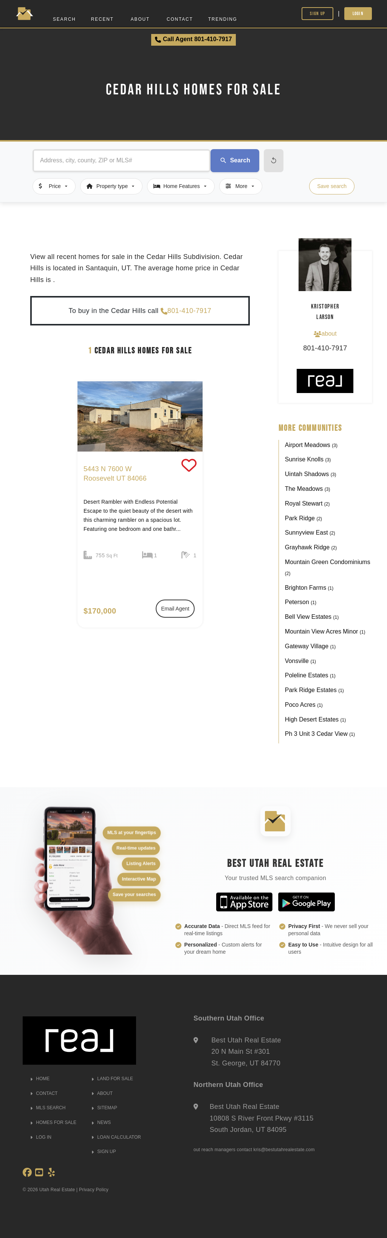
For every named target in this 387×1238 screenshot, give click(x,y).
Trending (222, 19)
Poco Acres (304, 704)
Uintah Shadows (310, 474)
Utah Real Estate (57, 1189)
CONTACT (43, 1093)
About (140, 19)
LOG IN (40, 1137)
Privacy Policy (93, 1189)
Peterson (300, 602)
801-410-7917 (186, 311)
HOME (40, 1078)
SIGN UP (103, 1151)
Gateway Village (310, 646)
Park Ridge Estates (314, 690)
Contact (180, 19)
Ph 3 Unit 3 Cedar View (320, 734)
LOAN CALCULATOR (116, 1137)
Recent (102, 19)
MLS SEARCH (47, 1107)
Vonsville (300, 661)
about (325, 333)
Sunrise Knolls (308, 459)
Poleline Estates (310, 675)
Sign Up (317, 13)
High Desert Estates (315, 719)
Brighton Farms (309, 587)
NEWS (101, 1122)
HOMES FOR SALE (53, 1122)
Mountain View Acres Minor (325, 631)
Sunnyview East (310, 532)
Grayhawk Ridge (311, 547)
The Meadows (307, 489)
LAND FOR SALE (112, 1078)
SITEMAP (104, 1107)
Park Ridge (303, 518)
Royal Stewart (307, 503)
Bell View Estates (312, 617)
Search (64, 19)
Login (358, 13)
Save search (332, 186)
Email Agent (175, 609)
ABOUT (102, 1093)
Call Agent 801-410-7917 (193, 39)
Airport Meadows (311, 445)
